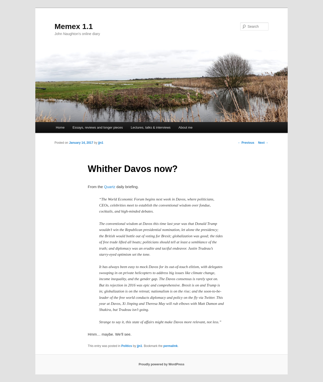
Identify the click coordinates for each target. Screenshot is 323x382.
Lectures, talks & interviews (151, 127)
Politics (126, 346)
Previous (246, 142)
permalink (170, 346)
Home (60, 127)
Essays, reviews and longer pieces (97, 127)
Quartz (109, 187)
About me (185, 127)
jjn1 (100, 142)
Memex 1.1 (74, 26)
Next (263, 142)
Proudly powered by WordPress (161, 364)
